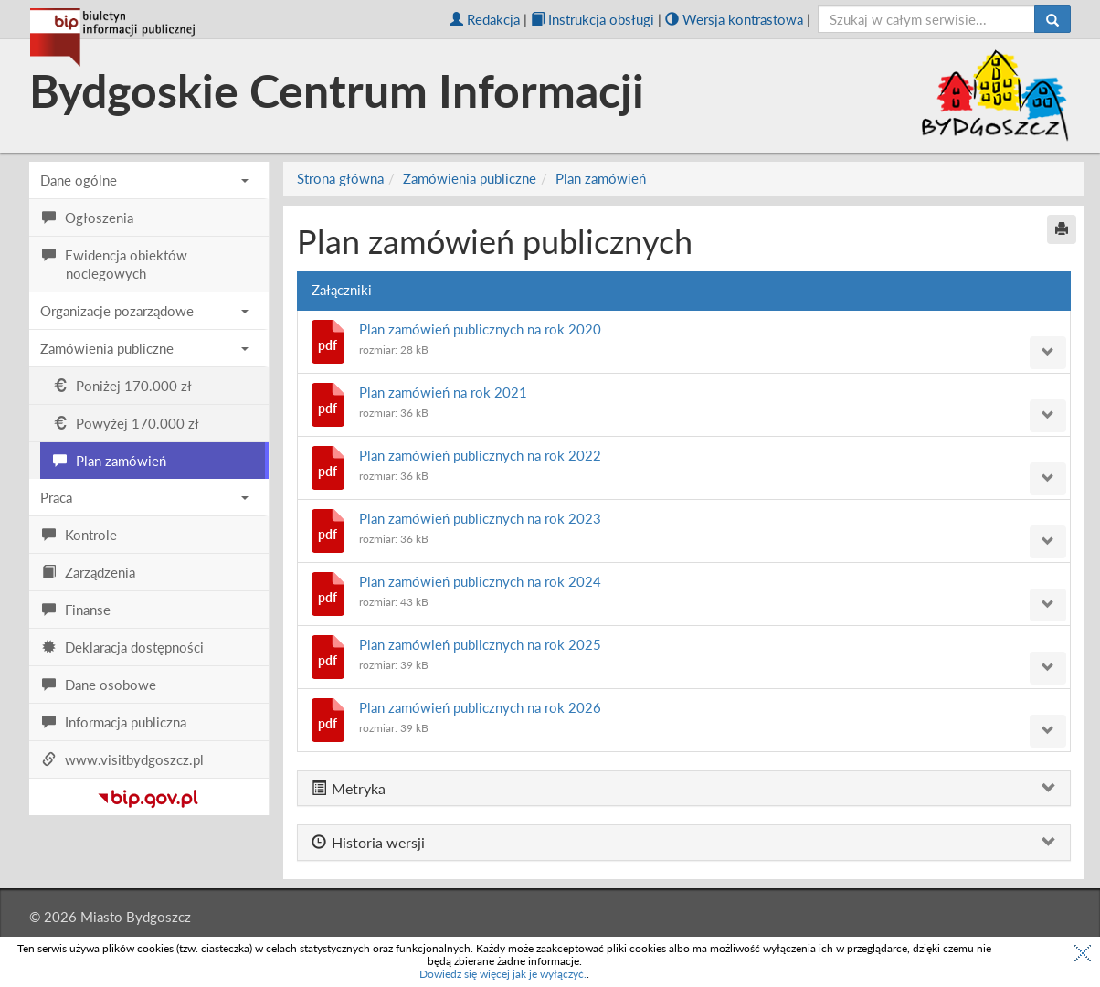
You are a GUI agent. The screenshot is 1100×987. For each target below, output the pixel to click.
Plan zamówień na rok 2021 (443, 392)
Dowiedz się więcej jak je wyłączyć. (503, 974)
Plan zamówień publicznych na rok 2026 (480, 707)
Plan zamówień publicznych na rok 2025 (480, 644)
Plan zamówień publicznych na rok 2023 (480, 518)
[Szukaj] (1052, 19)
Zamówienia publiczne (144, 348)
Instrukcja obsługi (592, 19)
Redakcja (485, 19)
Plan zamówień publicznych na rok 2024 (480, 581)
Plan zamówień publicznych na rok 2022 (480, 455)
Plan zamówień (600, 178)
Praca (144, 497)
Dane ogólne (144, 180)
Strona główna (340, 178)
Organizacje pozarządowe (144, 310)
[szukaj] (927, 19)
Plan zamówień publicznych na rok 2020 (480, 329)
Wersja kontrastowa (734, 19)
